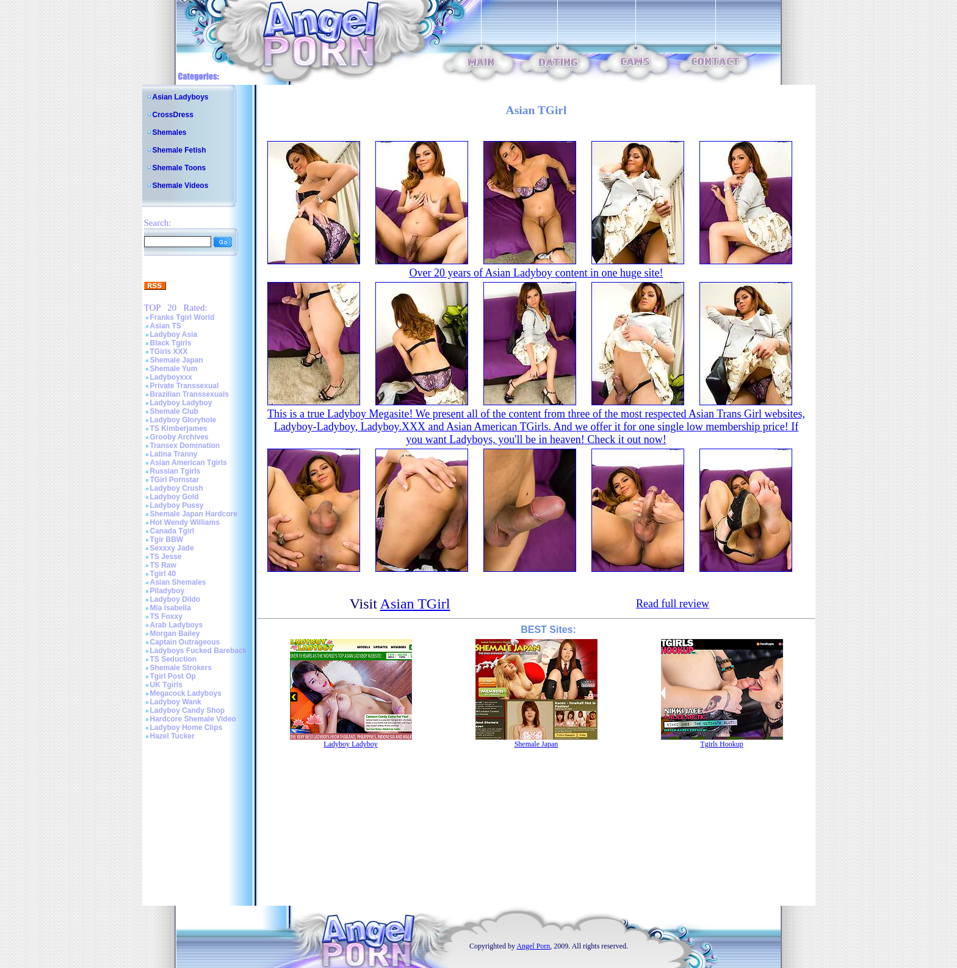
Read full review (672, 604)
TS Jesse (166, 556)
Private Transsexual (184, 385)
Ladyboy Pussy (177, 505)
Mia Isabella (170, 608)
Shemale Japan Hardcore (193, 514)
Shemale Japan (176, 360)
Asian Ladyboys (181, 97)
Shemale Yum (174, 368)
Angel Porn (533, 946)
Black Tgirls (171, 343)
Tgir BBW (167, 539)
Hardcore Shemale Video (193, 719)
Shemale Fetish (179, 150)
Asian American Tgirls (188, 462)
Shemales (170, 132)
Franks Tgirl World (182, 317)
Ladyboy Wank (175, 702)
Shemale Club (174, 411)
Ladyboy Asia (174, 334)
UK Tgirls (166, 685)
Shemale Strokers (181, 667)
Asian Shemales (178, 582)
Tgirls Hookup (721, 744)
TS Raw (163, 565)
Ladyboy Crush (176, 488)
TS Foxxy (166, 616)
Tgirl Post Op (173, 676)
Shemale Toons (179, 168)
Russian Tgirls (175, 471)
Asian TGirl (415, 604)
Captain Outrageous (185, 642)
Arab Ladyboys (176, 625)
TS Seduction (173, 659)
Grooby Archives (179, 437)
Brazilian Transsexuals (189, 394)
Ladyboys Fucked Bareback (198, 650)
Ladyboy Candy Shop (187, 710)
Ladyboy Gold (174, 497)
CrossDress (173, 114)
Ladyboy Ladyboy (181, 403)
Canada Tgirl (172, 531)
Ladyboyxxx (171, 377)
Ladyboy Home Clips (186, 727)
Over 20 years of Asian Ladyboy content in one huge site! (536, 273)
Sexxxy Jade (172, 548)
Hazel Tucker (172, 736)
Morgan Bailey (175, 633)
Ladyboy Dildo (175, 599)
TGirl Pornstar (175, 479)
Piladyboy (167, 591)
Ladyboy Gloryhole (183, 420)
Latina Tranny (174, 454)
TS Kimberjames (179, 428)
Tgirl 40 (163, 573)
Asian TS (165, 326)
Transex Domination (185, 445)
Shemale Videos (181, 185)
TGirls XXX (169, 351)
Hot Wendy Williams (185, 522)
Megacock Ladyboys (186, 693)
